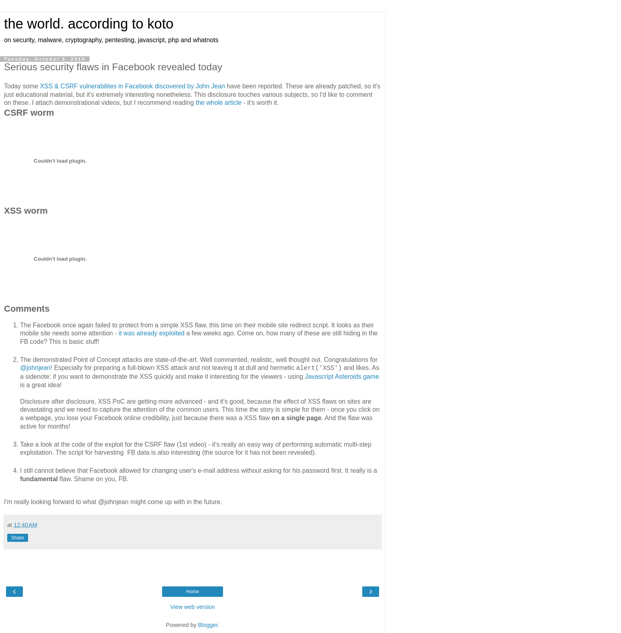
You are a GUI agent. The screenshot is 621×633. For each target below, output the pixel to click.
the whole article (219, 102)
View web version (192, 607)
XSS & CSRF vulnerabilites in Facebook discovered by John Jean (132, 86)
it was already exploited (151, 333)
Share (17, 538)
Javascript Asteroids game (342, 376)
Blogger (208, 625)
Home (192, 591)
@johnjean (35, 367)
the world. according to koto (88, 23)
